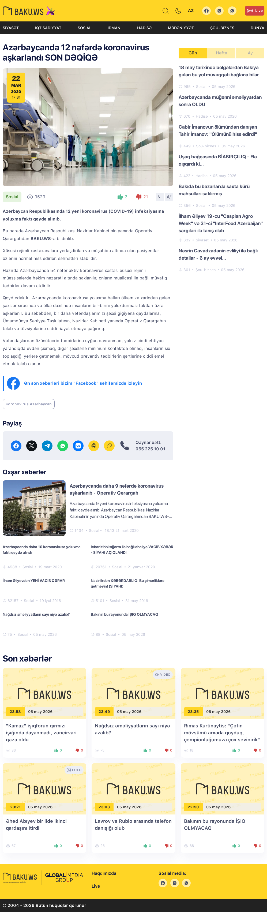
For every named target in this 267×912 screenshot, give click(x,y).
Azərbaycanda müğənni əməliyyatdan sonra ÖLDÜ (220, 100)
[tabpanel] (221, 168)
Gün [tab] (193, 52)
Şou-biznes (222, 28)
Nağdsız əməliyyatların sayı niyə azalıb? (36, 614)
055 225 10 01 (150, 448)
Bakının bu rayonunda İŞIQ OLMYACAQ (124, 614)
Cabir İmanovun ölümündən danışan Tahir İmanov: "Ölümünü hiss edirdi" (218, 130)
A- (159, 197)
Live (255, 11)
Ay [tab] (250, 52)
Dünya (257, 28)
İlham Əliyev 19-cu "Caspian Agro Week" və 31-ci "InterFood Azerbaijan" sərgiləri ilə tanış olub (221, 223)
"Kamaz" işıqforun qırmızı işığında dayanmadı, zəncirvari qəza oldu (41, 732)
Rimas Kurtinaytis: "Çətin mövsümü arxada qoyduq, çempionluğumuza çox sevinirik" (222, 732)
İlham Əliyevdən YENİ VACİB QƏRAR (34, 580)
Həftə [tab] (221, 52)
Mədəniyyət (181, 28)
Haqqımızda (104, 873)
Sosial (84, 28)
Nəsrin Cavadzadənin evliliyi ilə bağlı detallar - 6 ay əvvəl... (218, 254)
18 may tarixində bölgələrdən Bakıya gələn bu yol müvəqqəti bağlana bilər (219, 71)
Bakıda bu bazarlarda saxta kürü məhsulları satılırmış (214, 190)
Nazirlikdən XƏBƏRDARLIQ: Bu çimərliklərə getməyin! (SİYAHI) (127, 583)
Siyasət (11, 28)
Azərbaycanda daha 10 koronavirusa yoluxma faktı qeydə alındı (42, 550)
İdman (114, 28)
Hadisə (144, 28)
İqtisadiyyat (48, 28)
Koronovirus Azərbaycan (29, 404)
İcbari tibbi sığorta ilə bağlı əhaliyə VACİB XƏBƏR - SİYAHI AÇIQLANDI (132, 550)
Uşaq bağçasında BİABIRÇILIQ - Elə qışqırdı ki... (218, 160)
